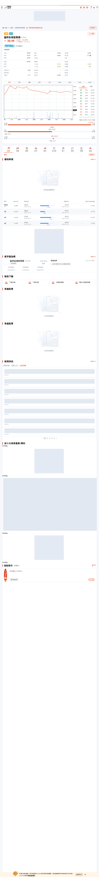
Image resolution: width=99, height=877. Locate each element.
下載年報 (36, 282)
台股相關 (23, 365)
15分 (69, 82)
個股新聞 (6, 365)
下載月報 (12, 282)
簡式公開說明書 (84, 282)
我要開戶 (93, 28)
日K (19, 82)
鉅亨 (7, 7)
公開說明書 (60, 282)
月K (39, 82)
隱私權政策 (31, 875)
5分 (50, 82)
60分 (89, 82)
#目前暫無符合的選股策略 (61, 264)
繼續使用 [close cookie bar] (79, 874)
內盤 (80, 120)
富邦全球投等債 (20, 27)
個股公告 (14, 365)
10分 (59, 82)
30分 (79, 82)
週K (29, 82)
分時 (9, 82)
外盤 (93, 120)
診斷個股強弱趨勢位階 (35, 27)
